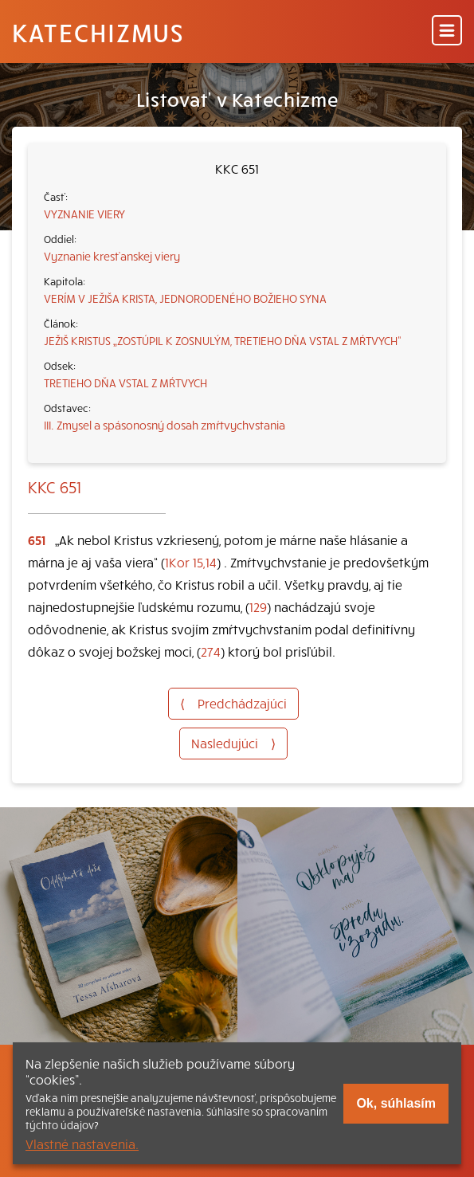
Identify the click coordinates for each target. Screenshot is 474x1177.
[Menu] (447, 31)
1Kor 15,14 (191, 562)
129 (258, 606)
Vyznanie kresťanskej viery (112, 256)
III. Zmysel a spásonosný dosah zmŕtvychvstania (164, 425)
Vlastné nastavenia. (82, 1143)
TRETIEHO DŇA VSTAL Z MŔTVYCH (125, 382)
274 (211, 651)
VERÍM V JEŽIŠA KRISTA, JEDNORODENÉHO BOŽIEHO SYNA (185, 298)
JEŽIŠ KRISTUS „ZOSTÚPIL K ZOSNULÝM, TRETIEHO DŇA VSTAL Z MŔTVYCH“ (223, 340)
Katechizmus (98, 32)
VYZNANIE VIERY (84, 213)
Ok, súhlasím (396, 1103)
